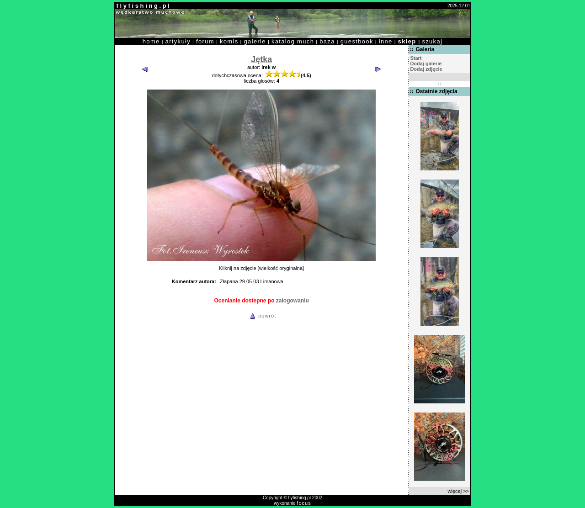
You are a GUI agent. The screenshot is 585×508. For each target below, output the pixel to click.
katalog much (292, 41)
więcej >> (458, 491)
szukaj (432, 41)
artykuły (178, 41)
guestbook (356, 41)
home (151, 41)
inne (386, 41)
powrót (261, 315)
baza (327, 41)
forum (205, 41)
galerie (255, 41)
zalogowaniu (292, 300)
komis (229, 41)
